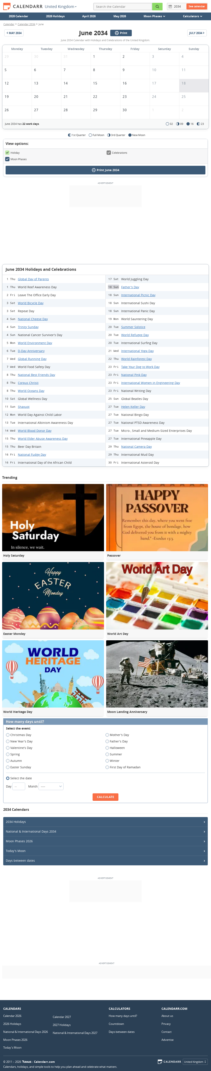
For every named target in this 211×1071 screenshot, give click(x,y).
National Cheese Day (33, 319)
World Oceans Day (31, 391)
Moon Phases (16, 159)
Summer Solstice (133, 327)
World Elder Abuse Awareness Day (43, 439)
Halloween (117, 748)
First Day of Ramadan (124, 767)
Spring (14, 754)
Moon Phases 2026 (19, 841)
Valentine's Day (20, 748)
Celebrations (117, 152)
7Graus (26, 1061)
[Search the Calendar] (157, 6)
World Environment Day (35, 343)
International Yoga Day (137, 351)
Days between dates (20, 860)
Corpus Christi (28, 383)
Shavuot (23, 407)
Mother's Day (119, 735)
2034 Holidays (16, 822)
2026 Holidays (55, 16)
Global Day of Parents (33, 279)
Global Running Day (32, 359)
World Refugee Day (135, 335)
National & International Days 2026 (25, 1032)
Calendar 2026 (12, 1016)
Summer (115, 754)
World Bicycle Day (30, 303)
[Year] (178, 6)
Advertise (167, 1040)
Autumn (15, 761)
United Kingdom (60, 6)
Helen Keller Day (133, 407)
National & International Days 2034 (31, 831)
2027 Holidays (62, 1025)
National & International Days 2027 (75, 1033)
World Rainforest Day (136, 359)
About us (167, 1016)
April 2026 (89, 16)
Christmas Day (20, 735)
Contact (166, 1032)
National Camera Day (136, 447)
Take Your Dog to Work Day (140, 367)
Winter (114, 761)
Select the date (20, 778)
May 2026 (119, 16)
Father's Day (130, 287)
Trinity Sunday (28, 327)
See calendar (197, 6)
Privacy (166, 1024)
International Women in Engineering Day (150, 383)
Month (46, 786)
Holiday (12, 152)
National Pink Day (134, 375)
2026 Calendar (18, 16)
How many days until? (25, 721)
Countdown (116, 1024)
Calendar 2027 (62, 1017)
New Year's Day (20, 741)
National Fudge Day (32, 455)
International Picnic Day (138, 295)
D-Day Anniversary (31, 351)
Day (16, 786)
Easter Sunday (20, 767)
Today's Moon (16, 851)
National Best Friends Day (36, 375)
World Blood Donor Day (34, 431)
